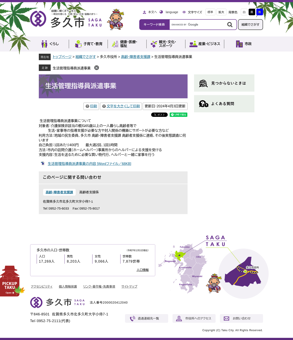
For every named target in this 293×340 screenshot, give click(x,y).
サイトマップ (129, 286)
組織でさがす (250, 24)
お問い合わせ (242, 318)
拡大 (221, 12)
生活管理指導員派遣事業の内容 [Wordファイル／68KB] (89, 164)
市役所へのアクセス (198, 318)
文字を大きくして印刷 (123, 106)
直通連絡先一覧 (148, 318)
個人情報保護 (68, 286)
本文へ (152, 12)
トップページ (62, 57)
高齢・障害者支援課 (135, 57)
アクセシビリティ (42, 286)
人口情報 (143, 270)
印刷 (93, 106)
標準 (210, 12)
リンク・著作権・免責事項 (99, 286)
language (172, 12)
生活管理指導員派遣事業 (72, 68)
